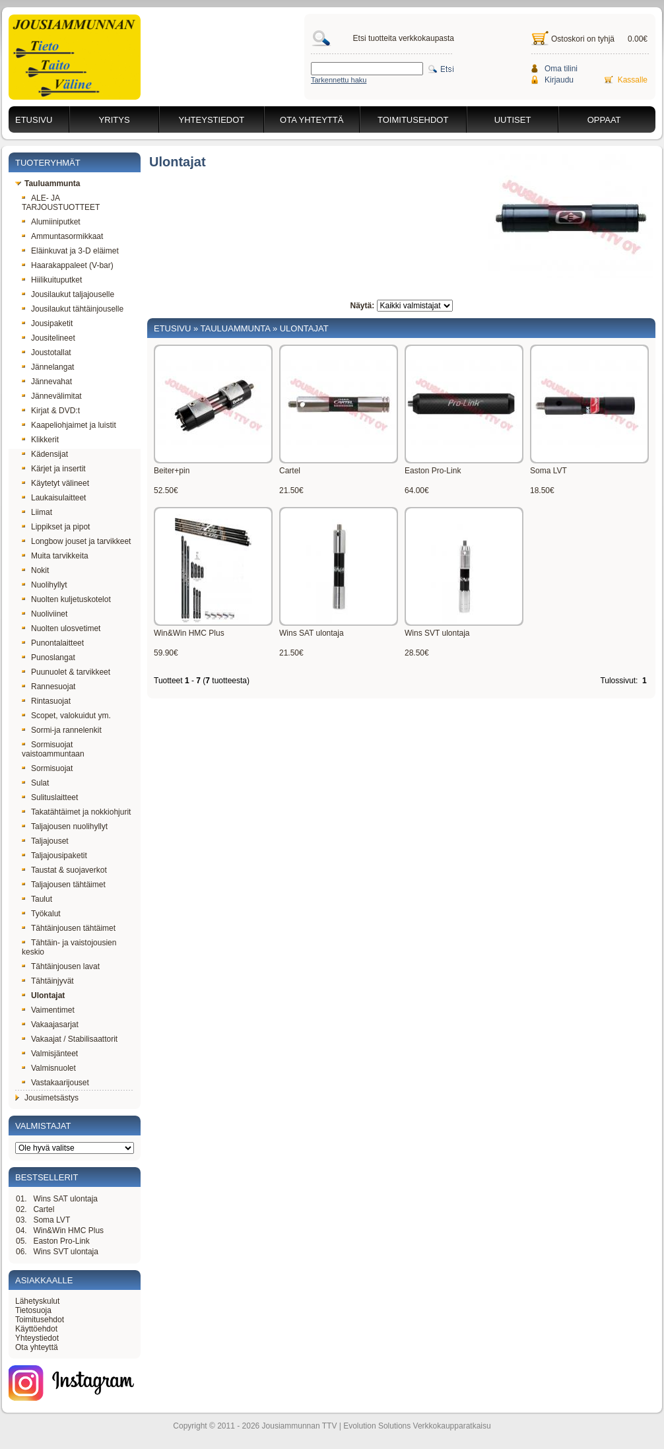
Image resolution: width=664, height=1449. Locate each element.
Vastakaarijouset (55, 1082)
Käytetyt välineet (55, 483)
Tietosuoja (33, 1310)
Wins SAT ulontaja (65, 1198)
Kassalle (632, 79)
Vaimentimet (48, 1010)
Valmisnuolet (49, 1068)
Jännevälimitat (52, 396)
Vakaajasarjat (50, 1024)
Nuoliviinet (44, 614)
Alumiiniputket (51, 221)
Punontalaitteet (53, 643)
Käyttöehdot (36, 1328)
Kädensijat (45, 454)
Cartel (43, 1209)
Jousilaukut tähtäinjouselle (72, 309)
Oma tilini (561, 68)
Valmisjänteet (50, 1053)
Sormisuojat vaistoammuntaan (53, 749)
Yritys (114, 120)
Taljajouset (45, 841)
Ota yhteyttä (311, 120)
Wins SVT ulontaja (65, 1251)
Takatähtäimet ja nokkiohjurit (76, 812)
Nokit (35, 570)
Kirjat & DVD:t (51, 410)
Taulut (37, 899)
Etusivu (33, 120)
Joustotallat (46, 352)
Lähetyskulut (37, 1301)
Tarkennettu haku (338, 80)
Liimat (37, 512)
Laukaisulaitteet (54, 497)
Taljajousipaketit (54, 855)
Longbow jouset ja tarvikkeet (76, 541)
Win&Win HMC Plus (68, 1230)
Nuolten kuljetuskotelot (66, 599)
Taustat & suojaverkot (64, 870)
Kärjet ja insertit (54, 468)
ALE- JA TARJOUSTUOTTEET (61, 202)
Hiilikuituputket (52, 280)
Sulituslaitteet (50, 797)
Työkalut (41, 913)
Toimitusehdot (413, 120)
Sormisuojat (47, 768)
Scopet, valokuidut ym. (66, 715)
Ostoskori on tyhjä (582, 39)
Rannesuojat (48, 686)
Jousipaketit (47, 323)
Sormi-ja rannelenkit (62, 730)
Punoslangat (48, 657)
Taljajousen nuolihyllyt (65, 826)
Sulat (35, 783)
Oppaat (604, 120)
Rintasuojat (46, 701)
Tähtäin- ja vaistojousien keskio (69, 947)
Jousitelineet (48, 338)
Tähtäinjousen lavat (61, 966)
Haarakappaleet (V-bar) (68, 265)
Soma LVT (51, 1220)
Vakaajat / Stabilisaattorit (69, 1039)
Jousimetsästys (47, 1097)
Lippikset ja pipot (56, 526)
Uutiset (512, 120)
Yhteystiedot (212, 120)
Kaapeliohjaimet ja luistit (69, 425)
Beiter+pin (171, 470)
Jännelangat (48, 367)
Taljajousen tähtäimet (64, 884)
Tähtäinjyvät (48, 981)
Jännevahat (47, 381)
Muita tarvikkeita (55, 555)
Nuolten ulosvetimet (61, 628)
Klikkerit (40, 439)
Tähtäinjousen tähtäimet (69, 928)
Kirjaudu (559, 79)
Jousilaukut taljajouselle (68, 294)
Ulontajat (43, 995)
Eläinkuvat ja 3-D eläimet (70, 250)
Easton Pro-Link (61, 1241)
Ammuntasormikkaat (62, 236)
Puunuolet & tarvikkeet (66, 672)
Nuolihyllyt (44, 585)
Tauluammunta (47, 183)
